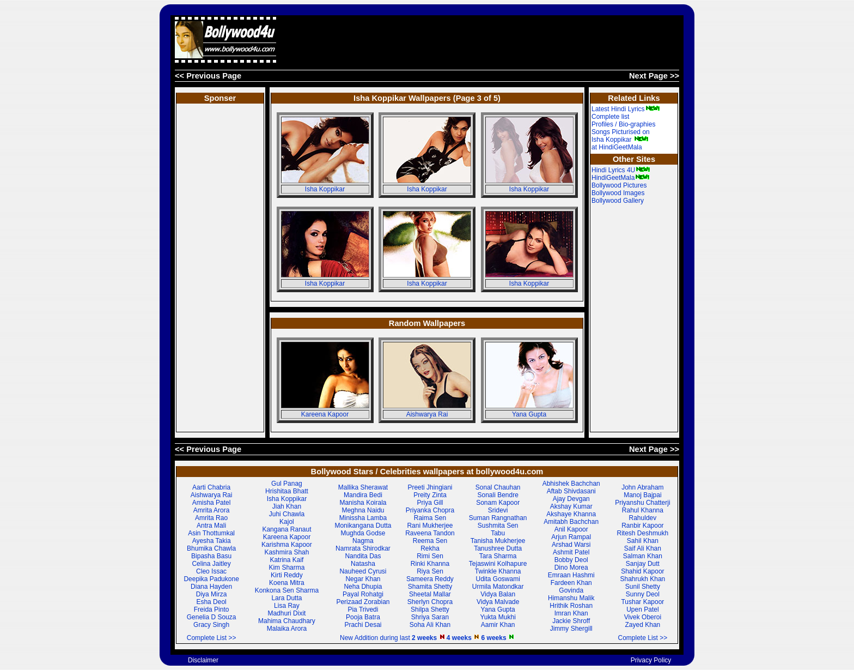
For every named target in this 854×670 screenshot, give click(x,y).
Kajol (286, 522)
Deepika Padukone (211, 579)
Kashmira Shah (286, 552)
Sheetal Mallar (430, 594)
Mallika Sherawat (363, 487)
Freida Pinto (211, 609)
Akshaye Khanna (571, 514)
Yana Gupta (529, 414)
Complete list (610, 116)
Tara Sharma (498, 556)
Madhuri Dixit (286, 613)
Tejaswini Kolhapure (498, 564)
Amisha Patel (211, 502)
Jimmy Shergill (571, 628)
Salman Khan (642, 556)
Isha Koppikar (325, 189)
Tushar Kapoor (642, 602)
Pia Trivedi (362, 609)
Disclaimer (203, 660)
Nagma (363, 541)
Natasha (363, 564)
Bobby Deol (571, 560)
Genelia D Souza (211, 617)
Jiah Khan (286, 506)
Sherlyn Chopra (430, 602)
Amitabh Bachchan (571, 522)
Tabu (498, 533)
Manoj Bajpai (642, 495)
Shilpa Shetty (430, 609)
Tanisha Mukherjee (498, 541)
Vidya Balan (497, 594)
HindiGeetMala (620, 178)
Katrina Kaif (286, 560)
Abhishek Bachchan (571, 483)
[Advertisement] (481, 39)
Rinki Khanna (430, 564)
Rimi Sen (430, 556)
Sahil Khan (642, 541)
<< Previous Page (208, 75)
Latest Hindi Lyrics (625, 109)
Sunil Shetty (642, 586)
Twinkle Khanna (498, 571)
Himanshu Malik (571, 598)
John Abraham (642, 487)
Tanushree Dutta (498, 548)
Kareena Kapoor (325, 414)
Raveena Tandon (430, 533)
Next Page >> (654, 75)
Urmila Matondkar (498, 586)
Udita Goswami (498, 579)
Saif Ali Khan (642, 548)
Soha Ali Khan (430, 625)
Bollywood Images (617, 193)
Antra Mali (211, 525)
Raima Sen (430, 518)
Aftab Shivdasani (571, 491)
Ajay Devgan (571, 499)
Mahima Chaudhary (286, 621)
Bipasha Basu (211, 556)
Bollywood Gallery (617, 200)
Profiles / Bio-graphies (623, 124)
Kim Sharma (286, 567)
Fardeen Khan (571, 583)
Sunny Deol (643, 594)
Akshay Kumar (571, 506)
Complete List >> (211, 638)
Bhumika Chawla (211, 548)
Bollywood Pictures (618, 185)
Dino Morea (571, 567)
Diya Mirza (211, 594)
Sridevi (498, 510)
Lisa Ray (287, 605)
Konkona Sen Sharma (287, 590)
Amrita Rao (211, 518)
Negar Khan (362, 579)
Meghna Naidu (362, 510)
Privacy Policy (651, 660)
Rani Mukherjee (430, 525)
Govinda (571, 590)
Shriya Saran (430, 617)
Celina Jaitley (211, 564)
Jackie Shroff (571, 621)
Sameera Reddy (430, 579)
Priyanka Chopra (430, 510)
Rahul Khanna (642, 510)
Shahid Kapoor (642, 571)
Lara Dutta (286, 598)
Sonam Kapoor (498, 502)
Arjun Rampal (571, 537)
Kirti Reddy (287, 575)
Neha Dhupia (363, 586)
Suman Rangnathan (498, 518)
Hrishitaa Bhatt (286, 491)
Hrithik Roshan (571, 605)
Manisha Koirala (362, 502)
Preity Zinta (430, 495)
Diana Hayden (211, 586)
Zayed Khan (643, 625)
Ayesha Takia (211, 541)
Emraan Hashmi (571, 575)
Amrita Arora (211, 510)
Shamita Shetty (430, 586)
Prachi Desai (362, 625)
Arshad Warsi (571, 544)
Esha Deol (211, 602)
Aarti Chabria (211, 487)
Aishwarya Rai (427, 414)
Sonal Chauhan (498, 487)
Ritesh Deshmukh (643, 533)
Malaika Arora (287, 628)
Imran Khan (571, 613)
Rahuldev (643, 518)
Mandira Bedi (363, 495)
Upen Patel (642, 609)
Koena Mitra (286, 583)
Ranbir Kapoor (642, 525)
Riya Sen (430, 571)
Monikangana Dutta (362, 525)
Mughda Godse (362, 533)
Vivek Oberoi (642, 617)
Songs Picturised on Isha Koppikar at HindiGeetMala (620, 139)
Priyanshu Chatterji (642, 502)
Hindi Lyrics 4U (620, 170)
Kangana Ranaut (286, 529)
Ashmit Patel (571, 552)
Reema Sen (430, 541)
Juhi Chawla (286, 514)
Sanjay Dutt (643, 564)
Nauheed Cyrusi (362, 571)
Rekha (430, 548)
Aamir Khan (498, 625)
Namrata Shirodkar (363, 548)
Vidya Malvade (498, 602)
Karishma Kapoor (286, 544)
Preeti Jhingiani (429, 487)
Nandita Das (363, 556)
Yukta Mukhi (497, 617)
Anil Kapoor (571, 529)
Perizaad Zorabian (362, 602)
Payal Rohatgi (363, 594)
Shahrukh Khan (643, 579)
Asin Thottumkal (211, 533)
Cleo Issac (211, 571)
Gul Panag (286, 483)
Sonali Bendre (497, 495)
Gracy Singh (211, 625)
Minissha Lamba (363, 518)
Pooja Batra (363, 617)
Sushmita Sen (498, 525)
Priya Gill (430, 502)
